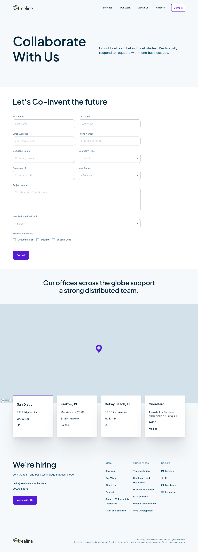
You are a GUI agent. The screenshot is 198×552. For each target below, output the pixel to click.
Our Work (125, 7)
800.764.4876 (20, 488)
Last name (84, 116)
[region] (99, 353)
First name (18, 116)
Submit (21, 255)
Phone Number (86, 133)
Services (107, 7)
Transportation (141, 471)
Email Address (20, 133)
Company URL (20, 168)
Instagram (168, 492)
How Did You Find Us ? (25, 216)
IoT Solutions (140, 496)
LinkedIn (168, 471)
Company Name (21, 150)
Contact (178, 7)
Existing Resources (23, 233)
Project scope (20, 185)
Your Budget (85, 168)
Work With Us (25, 500)
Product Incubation (144, 489)
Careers (160, 7)
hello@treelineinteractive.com (29, 483)
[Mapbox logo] (8, 400)
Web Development (143, 510)
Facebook (168, 485)
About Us (143, 7)
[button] (110, 158)
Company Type (87, 150)
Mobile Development (144, 503)
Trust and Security (115, 510)
